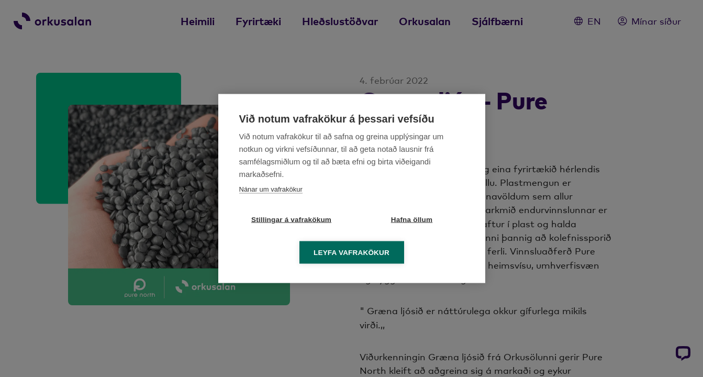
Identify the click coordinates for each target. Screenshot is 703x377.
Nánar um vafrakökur (271, 189)
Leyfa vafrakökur (351, 253)
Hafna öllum (411, 220)
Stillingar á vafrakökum (291, 220)
